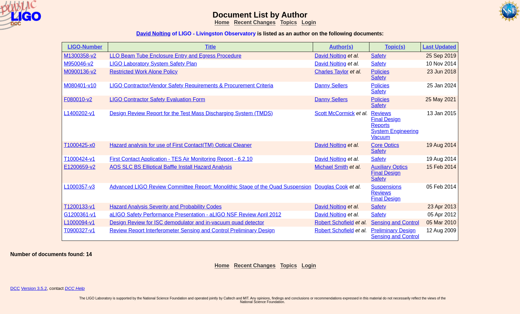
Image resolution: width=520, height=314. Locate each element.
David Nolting (153, 33)
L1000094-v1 (79, 222)
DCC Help (75, 288)
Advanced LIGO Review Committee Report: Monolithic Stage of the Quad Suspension (210, 187)
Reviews (381, 113)
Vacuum (380, 137)
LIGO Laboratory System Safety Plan (153, 64)
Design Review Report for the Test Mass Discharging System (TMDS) (191, 113)
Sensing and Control (395, 222)
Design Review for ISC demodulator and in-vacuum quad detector (186, 222)
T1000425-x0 (79, 145)
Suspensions (386, 187)
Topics (288, 22)
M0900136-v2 (80, 71)
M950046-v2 (78, 64)
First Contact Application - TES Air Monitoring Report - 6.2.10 (180, 159)
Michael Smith (331, 167)
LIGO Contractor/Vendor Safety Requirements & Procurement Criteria (191, 85)
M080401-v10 (80, 85)
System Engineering (395, 131)
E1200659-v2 (79, 167)
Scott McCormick (335, 113)
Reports (380, 125)
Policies (380, 71)
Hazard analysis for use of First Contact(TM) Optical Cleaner (180, 145)
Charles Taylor (332, 71)
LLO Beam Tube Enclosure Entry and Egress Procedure (175, 56)
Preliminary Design (393, 230)
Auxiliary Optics (389, 167)
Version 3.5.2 (34, 288)
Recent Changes (255, 22)
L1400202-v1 (79, 113)
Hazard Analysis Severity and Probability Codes (165, 206)
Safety (378, 56)
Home (222, 22)
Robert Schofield (334, 222)
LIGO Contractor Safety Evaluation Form (157, 99)
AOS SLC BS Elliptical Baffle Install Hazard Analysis (170, 167)
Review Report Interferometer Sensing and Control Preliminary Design (192, 230)
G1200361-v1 (80, 214)
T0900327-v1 (79, 230)
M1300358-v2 (80, 56)
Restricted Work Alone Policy (143, 71)
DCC (15, 288)
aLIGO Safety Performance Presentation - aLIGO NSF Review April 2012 (195, 214)
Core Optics (385, 145)
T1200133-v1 (79, 206)
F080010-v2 (78, 99)
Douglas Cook (331, 187)
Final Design (386, 119)
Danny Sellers (331, 85)
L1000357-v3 (79, 187)
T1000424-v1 (79, 159)
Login (308, 22)
